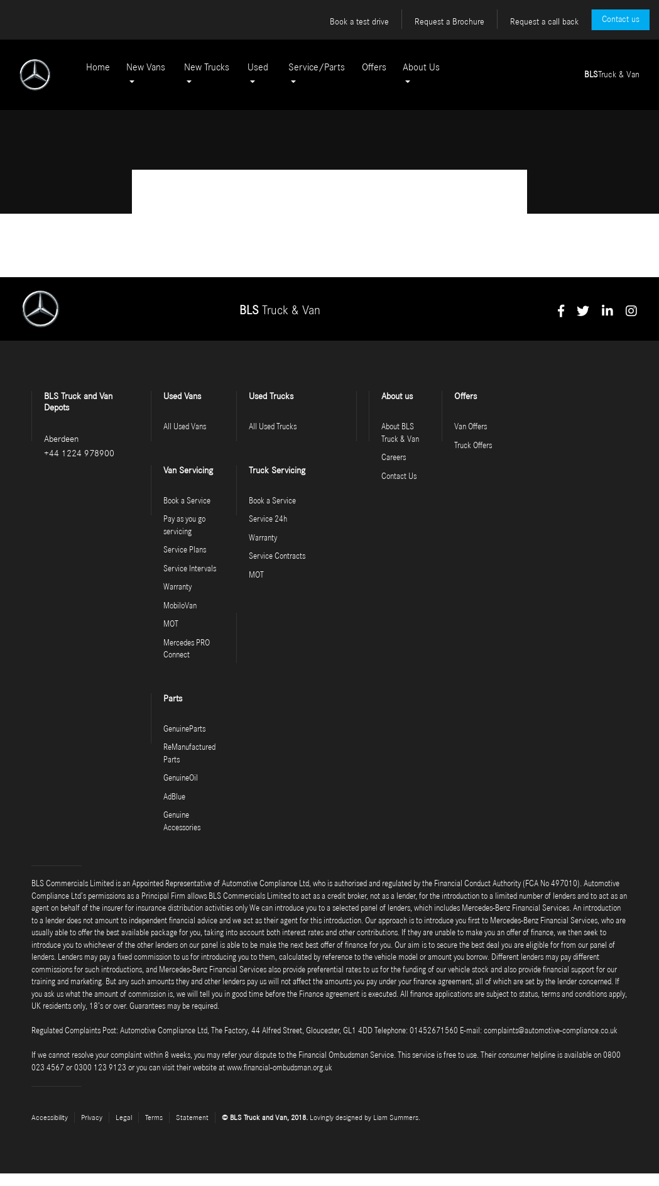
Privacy (91, 1117)
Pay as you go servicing (184, 525)
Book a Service (186, 501)
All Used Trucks (273, 427)
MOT (170, 624)
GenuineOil (180, 778)
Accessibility (49, 1117)
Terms (154, 1117)
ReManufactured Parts (189, 754)
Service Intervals (189, 569)
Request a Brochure (449, 22)
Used (258, 67)
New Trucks (206, 67)
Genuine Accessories (181, 821)
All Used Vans (184, 427)
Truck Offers (473, 446)
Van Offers (470, 427)
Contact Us (399, 477)
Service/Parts (316, 67)
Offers (374, 67)
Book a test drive (359, 22)
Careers (393, 458)
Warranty (177, 587)
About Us (421, 67)
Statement (192, 1117)
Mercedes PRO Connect (186, 649)
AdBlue (174, 797)
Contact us (621, 19)
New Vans (145, 67)
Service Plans (184, 550)
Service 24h (268, 519)
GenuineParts (184, 729)
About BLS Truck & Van (400, 433)
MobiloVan (180, 606)
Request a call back (544, 22)
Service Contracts (277, 556)
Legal (124, 1117)
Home (98, 67)
